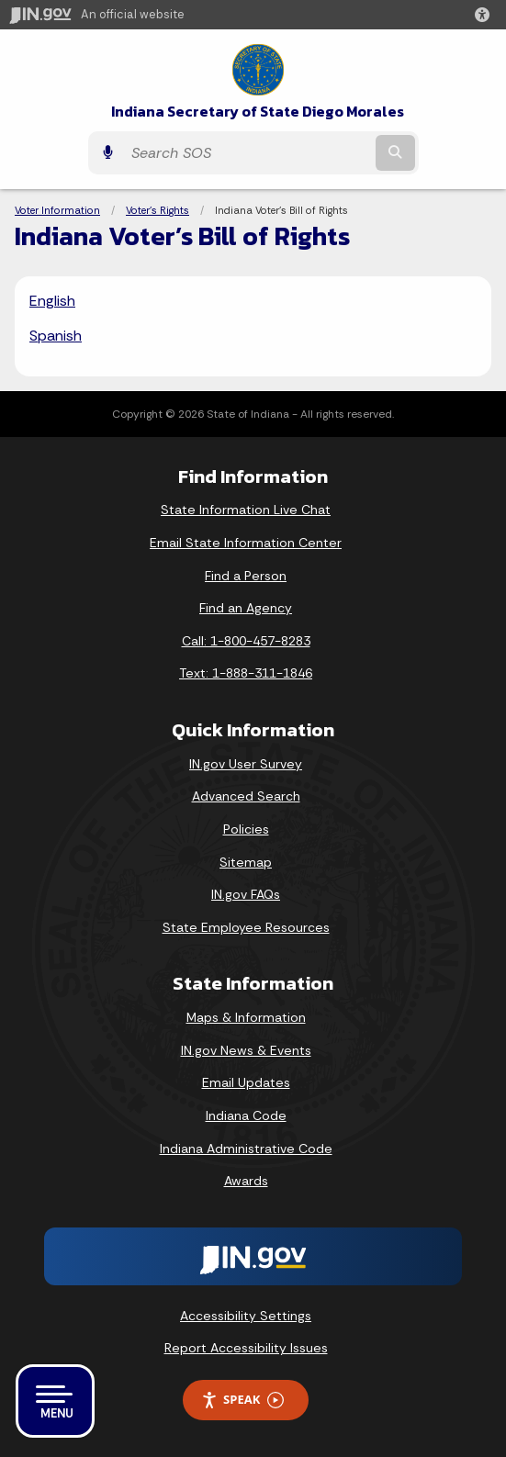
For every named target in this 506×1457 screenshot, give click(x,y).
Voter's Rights (157, 210)
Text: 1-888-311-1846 (245, 673)
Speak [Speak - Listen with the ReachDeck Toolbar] (242, 1399)
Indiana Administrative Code (246, 1148)
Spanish (55, 335)
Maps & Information (246, 1017)
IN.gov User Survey (245, 764)
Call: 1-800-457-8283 (246, 641)
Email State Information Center (246, 542)
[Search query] (247, 153)
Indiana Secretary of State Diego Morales (257, 111)
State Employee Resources (246, 927)
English (52, 300)
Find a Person (246, 575)
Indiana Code (246, 1115)
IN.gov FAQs (245, 894)
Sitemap (245, 862)
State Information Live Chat (246, 509)
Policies (246, 829)
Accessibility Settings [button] (245, 1315)
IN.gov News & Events (246, 1050)
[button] (486, 14)
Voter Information (57, 210)
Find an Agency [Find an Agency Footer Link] (245, 608)
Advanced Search (246, 796)
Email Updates (246, 1082)
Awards (246, 1180)
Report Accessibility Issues (246, 1347)
